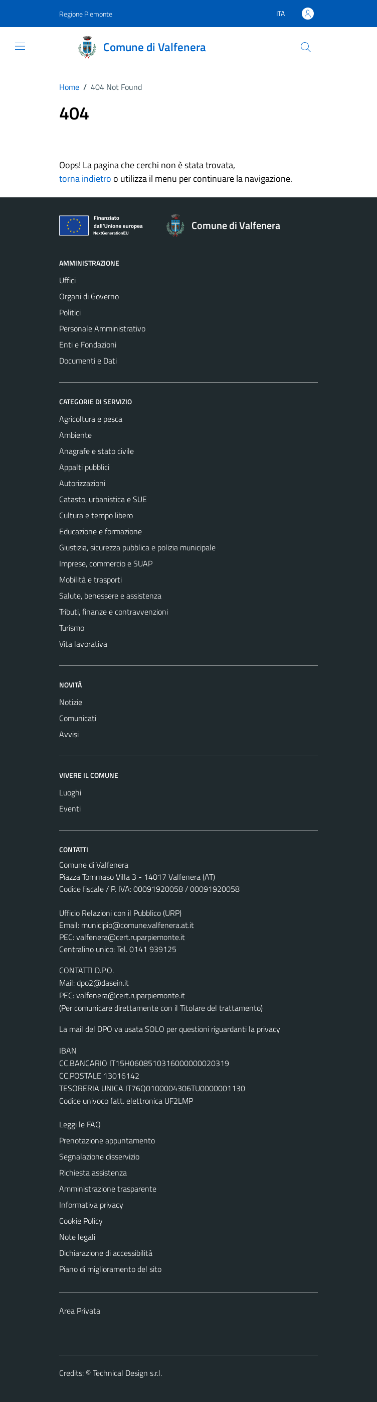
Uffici (67, 280)
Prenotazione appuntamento (107, 1140)
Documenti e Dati (88, 361)
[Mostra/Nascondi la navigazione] (20, 46)
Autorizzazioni (82, 483)
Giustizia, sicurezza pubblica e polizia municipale (137, 547)
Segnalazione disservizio (99, 1156)
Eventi (70, 808)
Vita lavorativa (83, 644)
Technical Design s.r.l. (127, 1373)
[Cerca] (306, 47)
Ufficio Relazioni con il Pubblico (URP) (120, 913)
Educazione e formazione (100, 531)
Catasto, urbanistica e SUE (103, 499)
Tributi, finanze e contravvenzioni (113, 612)
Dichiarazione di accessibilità (105, 1253)
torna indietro (85, 178)
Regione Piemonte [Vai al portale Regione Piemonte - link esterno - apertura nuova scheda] (85, 14)
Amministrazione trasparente (107, 1189)
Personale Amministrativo (102, 328)
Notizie (70, 702)
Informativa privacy (91, 1205)
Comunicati (77, 718)
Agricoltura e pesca (90, 419)
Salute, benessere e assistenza (110, 596)
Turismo (71, 628)
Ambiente (75, 435)
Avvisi (69, 734)
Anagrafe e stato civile (96, 451)
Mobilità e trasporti (90, 579)
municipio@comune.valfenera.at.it (137, 925)
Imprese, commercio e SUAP (105, 563)
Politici (70, 312)
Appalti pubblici (84, 467)
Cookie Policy (81, 1221)
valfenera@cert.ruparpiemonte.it (130, 937)
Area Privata (79, 1311)
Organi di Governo (89, 296)
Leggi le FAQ (80, 1124)
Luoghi (70, 792)
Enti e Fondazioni (87, 344)
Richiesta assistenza (93, 1172)
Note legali (77, 1237)
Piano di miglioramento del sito (110, 1269)
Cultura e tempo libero (96, 515)
